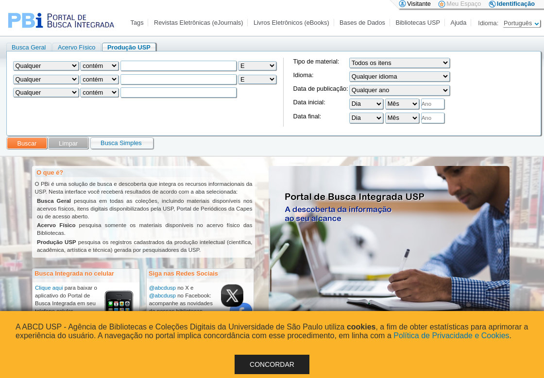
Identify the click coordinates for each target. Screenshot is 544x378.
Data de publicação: (320, 88)
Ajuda (459, 22)
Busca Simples (121, 143)
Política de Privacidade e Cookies (451, 335)
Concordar (272, 364)
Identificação (516, 3)
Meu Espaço (463, 3)
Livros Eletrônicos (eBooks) (291, 22)
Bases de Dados (362, 22)
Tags (137, 22)
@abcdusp (162, 288)
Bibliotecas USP (417, 22)
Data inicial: (309, 102)
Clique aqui (49, 288)
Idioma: (303, 75)
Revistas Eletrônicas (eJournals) (198, 22)
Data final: (307, 116)
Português (521, 23)
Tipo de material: (316, 61)
